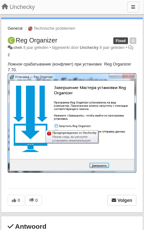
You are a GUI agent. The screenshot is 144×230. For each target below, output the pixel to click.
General (15, 28)
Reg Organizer (36, 40)
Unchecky (89, 47)
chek (17, 47)
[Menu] (133, 7)
